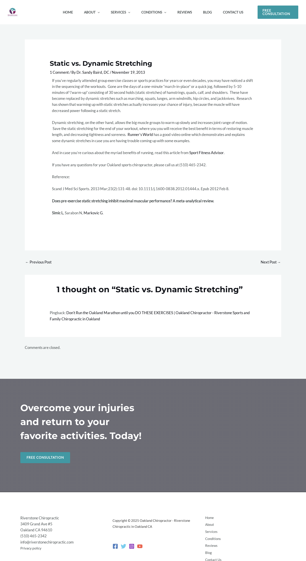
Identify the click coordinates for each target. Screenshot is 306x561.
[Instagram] (131, 543)
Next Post (271, 262)
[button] (278, 12)
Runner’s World (140, 134)
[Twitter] (123, 543)
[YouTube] (140, 543)
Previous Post (38, 262)
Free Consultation (45, 458)
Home (209, 517)
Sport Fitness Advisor (206, 152)
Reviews (211, 541)
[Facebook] (115, 543)
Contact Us (213, 553)
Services (211, 529)
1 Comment (59, 72)
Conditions (212, 535)
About (209, 523)
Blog (208, 547)
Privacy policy (31, 544)
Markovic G (93, 213)
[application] (98, 12)
